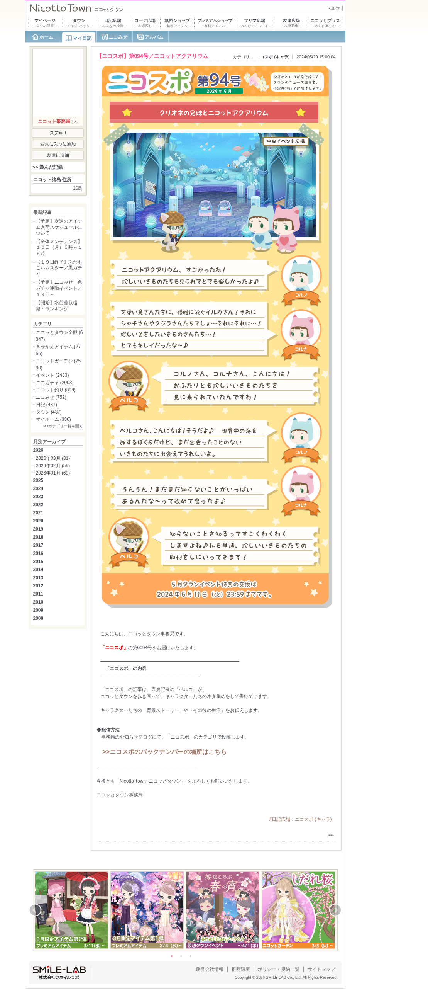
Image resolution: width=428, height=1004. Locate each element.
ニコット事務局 (54, 121)
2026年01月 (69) (53, 473)
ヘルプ (333, 8)
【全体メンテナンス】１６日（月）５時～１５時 (59, 247)
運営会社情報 (209, 969)
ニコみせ (118, 37)
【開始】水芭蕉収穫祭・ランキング (57, 305)
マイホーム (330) (53, 419)
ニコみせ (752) (51, 397)
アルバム (154, 37)
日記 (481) (46, 404)
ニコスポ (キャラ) (272, 56)
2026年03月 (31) (53, 458)
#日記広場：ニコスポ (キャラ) (300, 819)
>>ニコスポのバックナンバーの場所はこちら (165, 752)
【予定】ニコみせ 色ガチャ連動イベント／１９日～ (59, 288)
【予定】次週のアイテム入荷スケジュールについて (59, 227)
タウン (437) (49, 412)
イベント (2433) (52, 375)
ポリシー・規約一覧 (278, 969)
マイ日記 (82, 38)
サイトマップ (321, 969)
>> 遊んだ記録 (48, 167)
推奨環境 (241, 969)
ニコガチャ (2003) (55, 382)
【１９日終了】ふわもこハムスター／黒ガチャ (59, 268)
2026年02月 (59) (53, 465)
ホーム (46, 37)
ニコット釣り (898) (56, 390)
